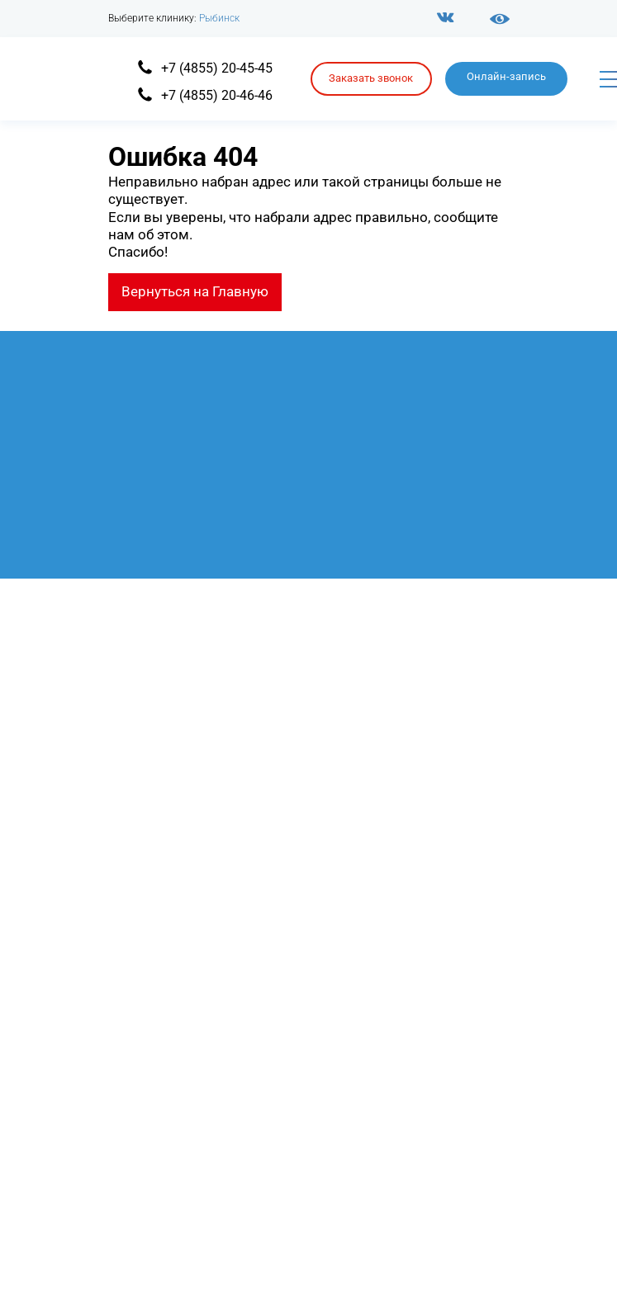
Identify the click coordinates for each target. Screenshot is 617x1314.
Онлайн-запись (506, 76)
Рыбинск (219, 18)
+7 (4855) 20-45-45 (217, 68)
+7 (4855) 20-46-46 (217, 95)
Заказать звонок (371, 78)
